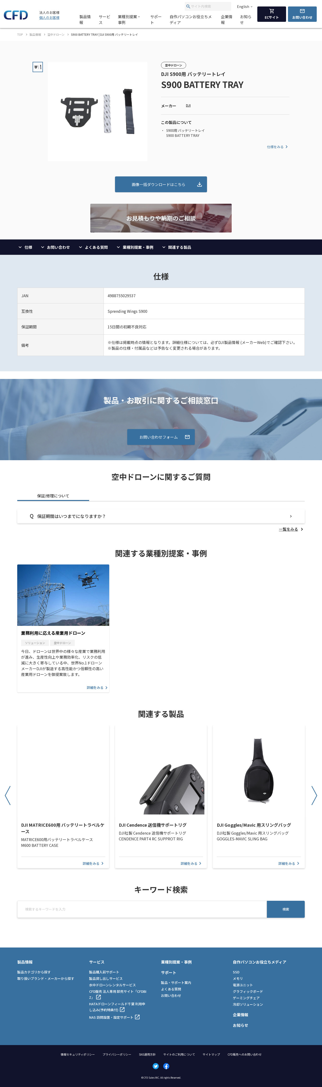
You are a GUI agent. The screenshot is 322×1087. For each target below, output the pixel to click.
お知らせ (246, 19)
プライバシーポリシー (117, 1054)
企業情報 (226, 19)
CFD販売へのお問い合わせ (245, 1054)
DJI (188, 105)
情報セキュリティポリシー (78, 1054)
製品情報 (85, 19)
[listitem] (292, 529)
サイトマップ (211, 1054)
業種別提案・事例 (129, 19)
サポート (156, 19)
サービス (104, 19)
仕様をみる (278, 147)
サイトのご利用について (179, 1054)
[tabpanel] (161, 520)
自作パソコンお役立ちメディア (191, 19)
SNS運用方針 (147, 1054)
